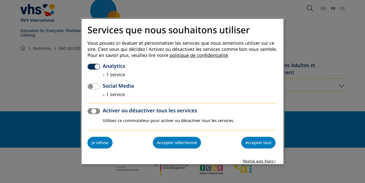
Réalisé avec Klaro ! (259, 161)
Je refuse (100, 143)
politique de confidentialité (199, 55)
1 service (114, 75)
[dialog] (182, 91)
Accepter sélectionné (177, 143)
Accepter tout (258, 143)
